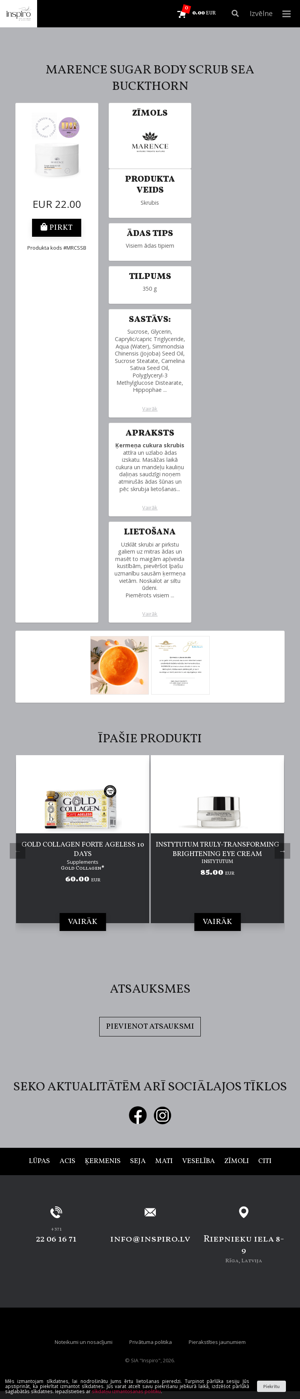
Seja (138, 1161)
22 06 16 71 (56, 1239)
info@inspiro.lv (150, 1239)
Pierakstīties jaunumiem (217, 1341)
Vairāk (149, 409)
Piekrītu (271, 1386)
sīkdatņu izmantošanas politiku (126, 1391)
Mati (164, 1161)
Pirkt (57, 227)
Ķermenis (103, 1161)
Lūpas (39, 1161)
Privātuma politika (150, 1341)
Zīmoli (236, 1161)
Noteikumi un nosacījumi (83, 1341)
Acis (67, 1161)
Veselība (198, 1161)
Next (282, 851)
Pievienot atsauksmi (150, 1026)
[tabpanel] (82, 851)
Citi (264, 1161)
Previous (17, 851)
